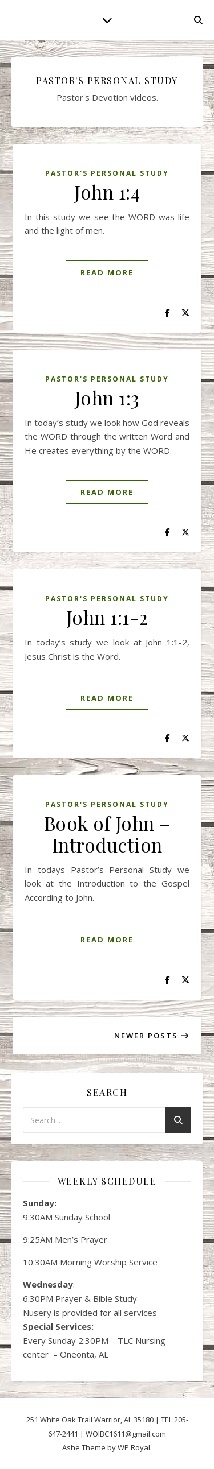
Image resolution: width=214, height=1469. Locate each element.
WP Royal (134, 1447)
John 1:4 (107, 191)
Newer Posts (151, 1036)
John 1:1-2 (107, 617)
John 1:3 (107, 397)
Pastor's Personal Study (107, 173)
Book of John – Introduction (107, 833)
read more (107, 272)
